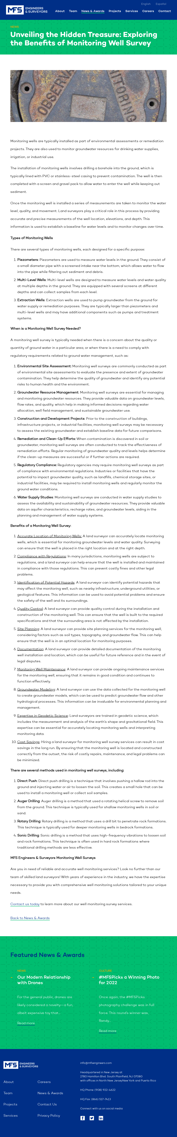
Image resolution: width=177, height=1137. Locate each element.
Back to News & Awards (30, 918)
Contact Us (47, 1104)
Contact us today (25, 904)
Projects (115, 11)
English (146, 4)
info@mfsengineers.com (96, 1063)
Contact (164, 11)
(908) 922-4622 (105, 1090)
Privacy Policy (49, 1116)
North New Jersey (110, 1080)
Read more (26, 1023)
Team (73, 11)
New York (128, 1080)
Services (131, 11)
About (60, 11)
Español (161, 4)
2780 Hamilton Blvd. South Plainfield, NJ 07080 (111, 1076)
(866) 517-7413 (101, 1099)
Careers (148, 11)
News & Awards (92, 11)
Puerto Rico (148, 1080)
